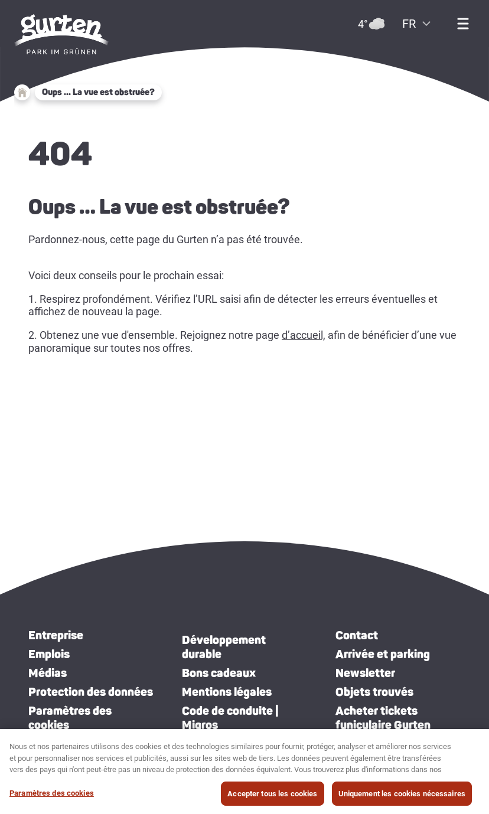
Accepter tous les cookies (272, 797)
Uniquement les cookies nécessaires (401, 797)
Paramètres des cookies (70, 718)
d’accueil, (303, 335)
